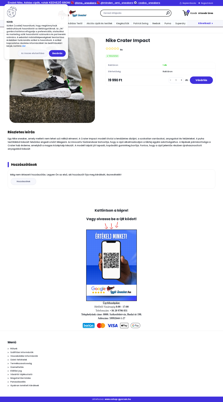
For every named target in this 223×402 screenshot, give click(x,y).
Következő (204, 23)
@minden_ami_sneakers (117, 3)
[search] (143, 14)
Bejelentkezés (189, 3)
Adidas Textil (75, 23)
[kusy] (176, 80)
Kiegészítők (122, 23)
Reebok (156, 23)
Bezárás (57, 53)
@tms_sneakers (85, 3)
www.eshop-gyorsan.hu (118, 399)
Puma (168, 23)
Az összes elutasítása (32, 53)
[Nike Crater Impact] (52, 80)
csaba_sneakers (149, 3)
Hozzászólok (23, 181)
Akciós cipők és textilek (99, 23)
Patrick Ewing (140, 23)
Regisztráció (207, 3)
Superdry (180, 23)
